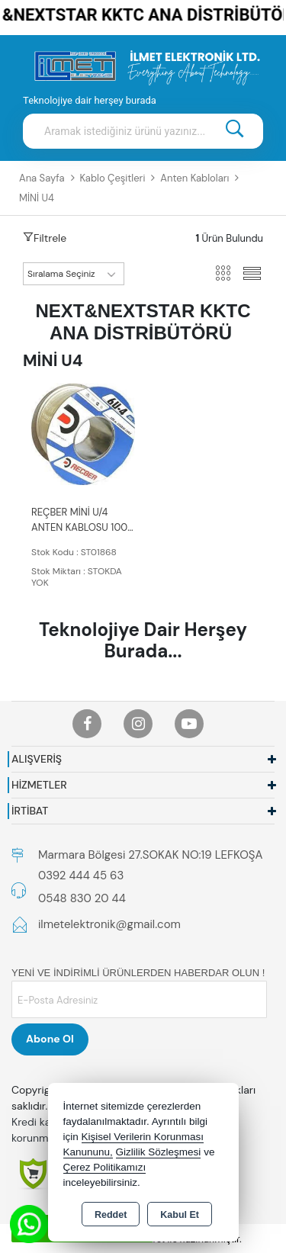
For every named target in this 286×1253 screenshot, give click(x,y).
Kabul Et (179, 1215)
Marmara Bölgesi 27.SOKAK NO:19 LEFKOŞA (150, 855)
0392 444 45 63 (81, 875)
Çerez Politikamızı (104, 1167)
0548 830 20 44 (82, 898)
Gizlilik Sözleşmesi (158, 1152)
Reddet (111, 1215)
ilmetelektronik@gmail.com (109, 924)
